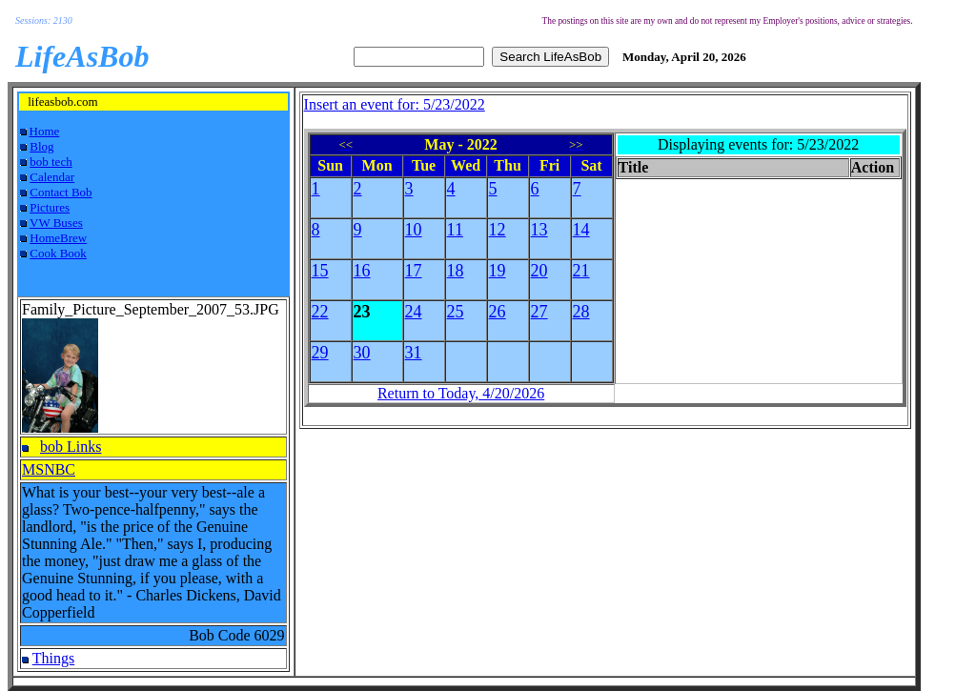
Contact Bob (61, 192)
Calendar (52, 177)
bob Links (70, 446)
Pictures (50, 207)
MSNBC (48, 469)
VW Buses (56, 222)
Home (45, 131)
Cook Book (58, 253)
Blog (41, 146)
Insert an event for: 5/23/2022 (394, 104)
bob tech (50, 161)
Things (53, 658)
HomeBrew (58, 238)
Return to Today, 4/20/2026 (460, 393)
